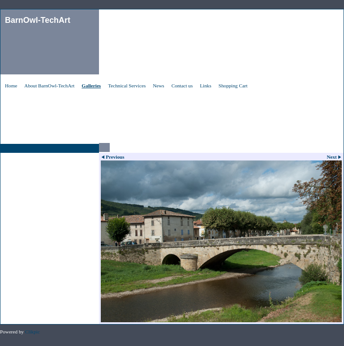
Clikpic (32, 331)
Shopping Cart (233, 85)
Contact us (182, 85)
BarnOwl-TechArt (37, 20)
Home (11, 85)
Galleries (91, 85)
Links (205, 85)
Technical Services (127, 85)
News (158, 85)
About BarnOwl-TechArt (49, 85)
